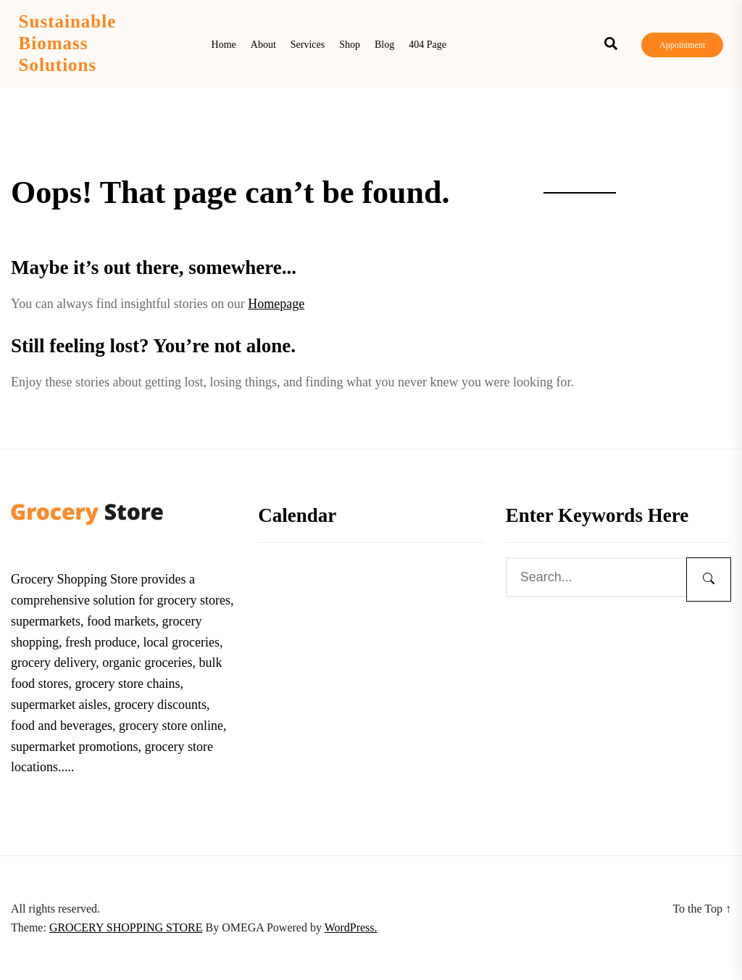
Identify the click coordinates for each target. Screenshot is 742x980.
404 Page (427, 45)
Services (308, 45)
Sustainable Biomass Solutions (68, 43)
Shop (349, 45)
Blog (384, 45)
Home (224, 45)
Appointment (682, 45)
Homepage (276, 303)
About (263, 45)
